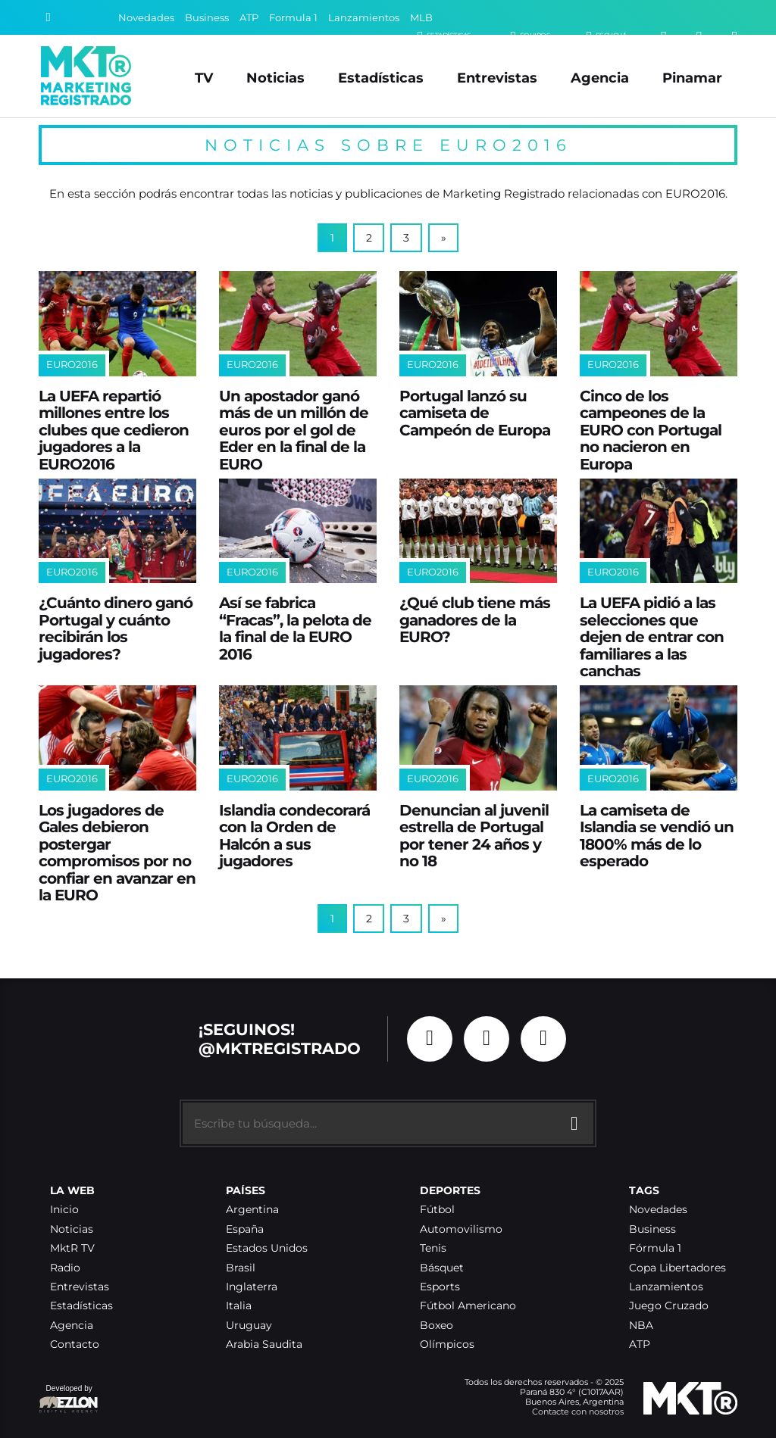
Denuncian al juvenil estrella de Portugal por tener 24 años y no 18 (474, 836)
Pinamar (692, 78)
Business (207, 17)
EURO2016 (72, 364)
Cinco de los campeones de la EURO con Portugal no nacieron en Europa (650, 430)
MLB (421, 17)
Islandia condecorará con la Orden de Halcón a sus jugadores (294, 836)
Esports (440, 1287)
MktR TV (72, 1248)
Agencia (600, 78)
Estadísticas (381, 78)
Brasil (240, 1268)
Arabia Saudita (264, 1344)
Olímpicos (447, 1344)
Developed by (69, 1399)
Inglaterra (251, 1287)
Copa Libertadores (677, 1268)
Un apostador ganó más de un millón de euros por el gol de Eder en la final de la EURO (293, 430)
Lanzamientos (363, 17)
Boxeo (436, 1325)
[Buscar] (48, 17)
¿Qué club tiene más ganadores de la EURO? (474, 620)
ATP (248, 17)
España (245, 1229)
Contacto (74, 1344)
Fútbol (437, 1209)
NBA (641, 1325)
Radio (65, 1268)
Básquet (442, 1268)
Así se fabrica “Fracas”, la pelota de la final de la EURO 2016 (295, 628)
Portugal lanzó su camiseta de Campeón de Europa (474, 413)
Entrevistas (497, 78)
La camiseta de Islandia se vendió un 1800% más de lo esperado (657, 836)
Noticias (275, 78)
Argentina (252, 1209)
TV (204, 78)
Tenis (433, 1248)
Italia (239, 1306)
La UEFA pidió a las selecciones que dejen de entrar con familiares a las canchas (652, 637)
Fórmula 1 (655, 1248)
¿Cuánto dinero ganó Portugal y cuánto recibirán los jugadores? (115, 628)
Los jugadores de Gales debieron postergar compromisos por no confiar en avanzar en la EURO (117, 853)
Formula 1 (293, 17)
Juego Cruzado (669, 1306)
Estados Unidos (267, 1248)
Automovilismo (461, 1229)
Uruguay (249, 1325)
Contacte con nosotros (578, 1411)
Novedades (146, 17)
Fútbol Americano (468, 1306)
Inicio (64, 1209)
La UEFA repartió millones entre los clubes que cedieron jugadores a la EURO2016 (114, 430)
